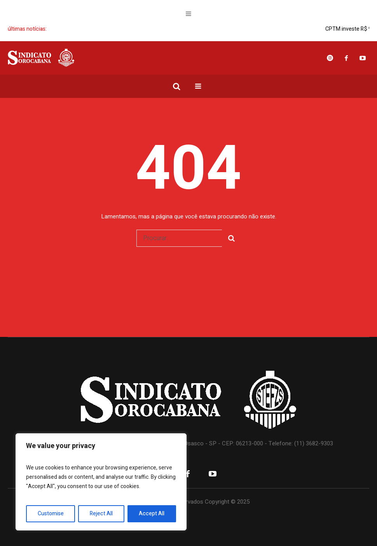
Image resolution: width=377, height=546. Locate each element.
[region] (101, 481)
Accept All (151, 513)
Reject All (101, 513)
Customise (51, 513)
